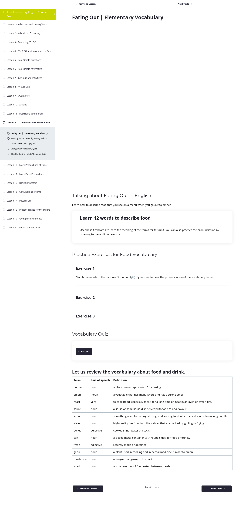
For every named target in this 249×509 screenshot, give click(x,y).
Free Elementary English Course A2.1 (27, 13)
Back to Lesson (152, 487)
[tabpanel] (152, 249)
